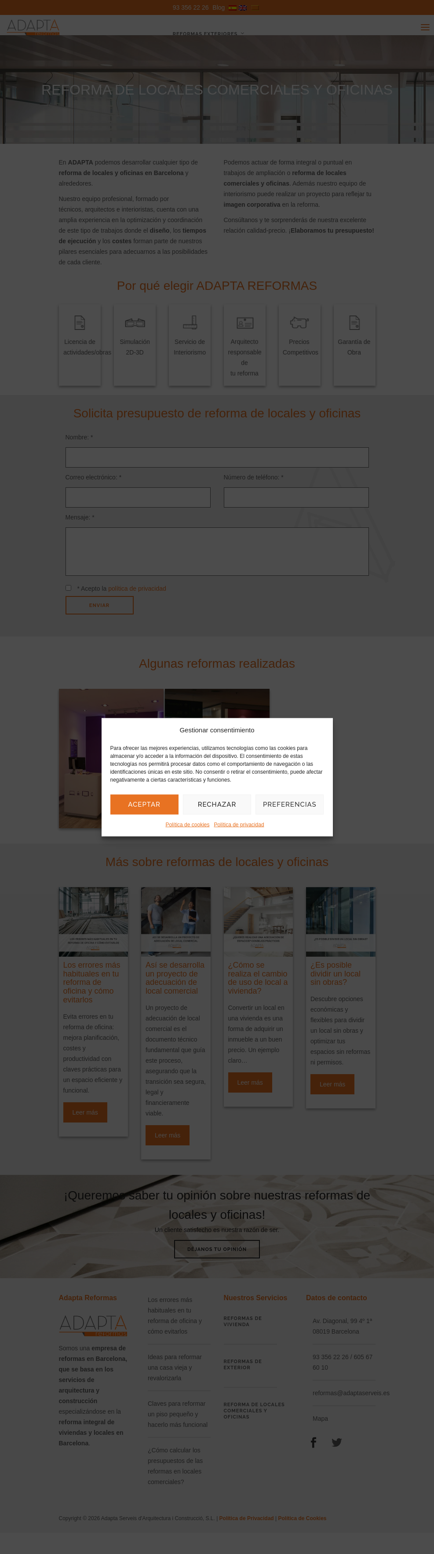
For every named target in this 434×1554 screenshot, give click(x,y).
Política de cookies (187, 824)
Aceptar (144, 804)
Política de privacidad (239, 824)
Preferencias (290, 804)
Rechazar (217, 804)
